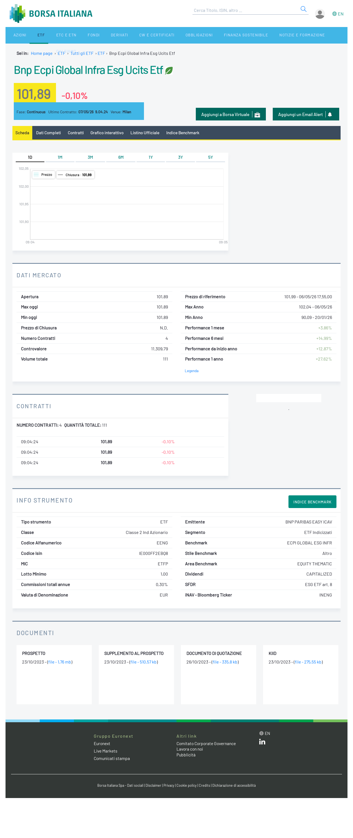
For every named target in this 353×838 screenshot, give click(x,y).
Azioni (15, 35)
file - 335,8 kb (225, 662)
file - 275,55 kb (308, 662)
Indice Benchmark (187, 132)
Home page (42, 53)
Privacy (169, 786)
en (341, 13)
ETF (32, 35)
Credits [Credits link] (205, 786)
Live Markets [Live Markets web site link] (106, 751)
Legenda (192, 371)
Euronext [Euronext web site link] (103, 743)
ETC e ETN (53, 35)
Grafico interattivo (109, 132)
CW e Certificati (131, 35)
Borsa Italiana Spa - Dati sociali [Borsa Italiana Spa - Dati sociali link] (118, 786)
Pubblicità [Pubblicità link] (186, 755)
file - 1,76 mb (60, 662)
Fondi (75, 35)
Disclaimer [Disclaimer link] (153, 786)
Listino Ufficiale (148, 132)
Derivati (97, 35)
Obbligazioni (170, 35)
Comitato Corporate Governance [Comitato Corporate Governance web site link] (207, 743)
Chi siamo (310, 35)
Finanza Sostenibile (215, 35)
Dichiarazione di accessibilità (236, 786)
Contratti (77, 132)
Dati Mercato (40, 275)
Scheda (22, 132)
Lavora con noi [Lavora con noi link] (190, 749)
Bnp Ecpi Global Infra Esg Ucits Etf (96, 68)
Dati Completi (49, 132)
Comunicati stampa (112, 758)
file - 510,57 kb (143, 662)
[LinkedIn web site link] (262, 743)
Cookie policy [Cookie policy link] (187, 786)
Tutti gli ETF (81, 53)
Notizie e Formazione (268, 35)
